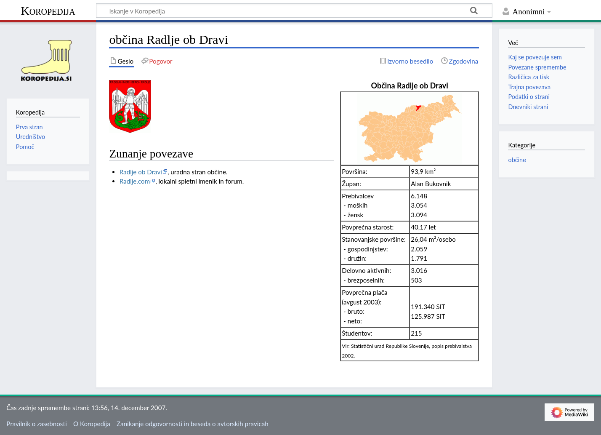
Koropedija (48, 10)
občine (517, 159)
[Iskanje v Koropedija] (294, 10)
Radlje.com (135, 181)
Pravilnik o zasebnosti (36, 423)
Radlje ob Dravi (141, 172)
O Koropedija (91, 423)
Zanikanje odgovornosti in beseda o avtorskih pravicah (193, 423)
